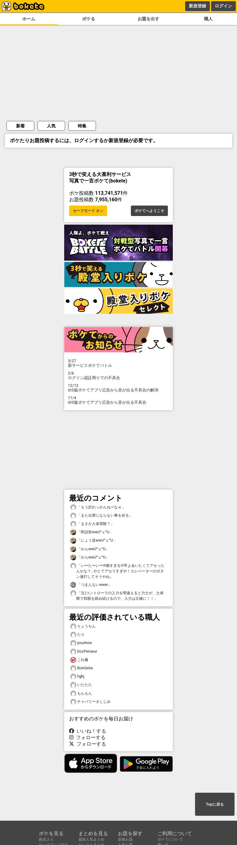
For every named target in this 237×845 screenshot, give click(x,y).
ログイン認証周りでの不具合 (118, 375)
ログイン (223, 5)
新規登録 (197, 5)
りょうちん (83, 626)
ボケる (88, 19)
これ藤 (79, 660)
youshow (81, 643)
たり (77, 635)
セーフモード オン (88, 211)
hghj (77, 676)
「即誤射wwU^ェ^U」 (91, 532)
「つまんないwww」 (90, 585)
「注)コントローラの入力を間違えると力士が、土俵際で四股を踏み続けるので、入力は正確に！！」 (117, 595)
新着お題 (125, 839)
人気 (51, 125)
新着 (20, 125)
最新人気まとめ (91, 839)
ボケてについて (170, 839)
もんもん (81, 693)
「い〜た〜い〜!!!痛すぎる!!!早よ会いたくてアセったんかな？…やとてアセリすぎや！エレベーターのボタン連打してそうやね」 (117, 571)
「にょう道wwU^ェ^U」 (93, 540)
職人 (208, 19)
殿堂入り (46, 839)
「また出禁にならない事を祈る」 (101, 516)
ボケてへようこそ (149, 211)
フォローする (87, 737)
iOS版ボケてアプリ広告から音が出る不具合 (118, 400)
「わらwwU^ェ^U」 (89, 549)
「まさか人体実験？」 (92, 524)
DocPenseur (83, 652)
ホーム (28, 19)
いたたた (81, 685)
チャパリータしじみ (90, 702)
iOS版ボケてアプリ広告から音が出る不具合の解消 (118, 387)
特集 (82, 125)
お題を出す (148, 19)
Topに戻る (214, 804)
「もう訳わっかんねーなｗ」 (97, 507)
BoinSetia (81, 668)
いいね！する (87, 731)
